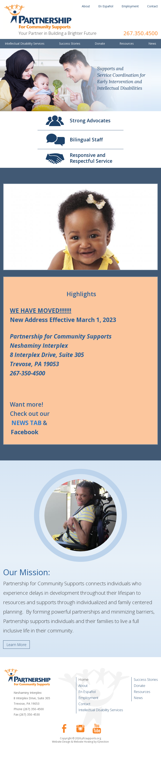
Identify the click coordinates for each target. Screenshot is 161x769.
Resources (142, 691)
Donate (139, 685)
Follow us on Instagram (80, 729)
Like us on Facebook (64, 729)
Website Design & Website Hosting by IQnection (80, 741)
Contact (152, 6)
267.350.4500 (140, 33)
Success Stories (146, 679)
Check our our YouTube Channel (97, 729)
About (86, 6)
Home (83, 679)
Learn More (16, 644)
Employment (130, 6)
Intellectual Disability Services (100, 709)
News (138, 697)
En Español (105, 6)
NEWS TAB (26, 423)
